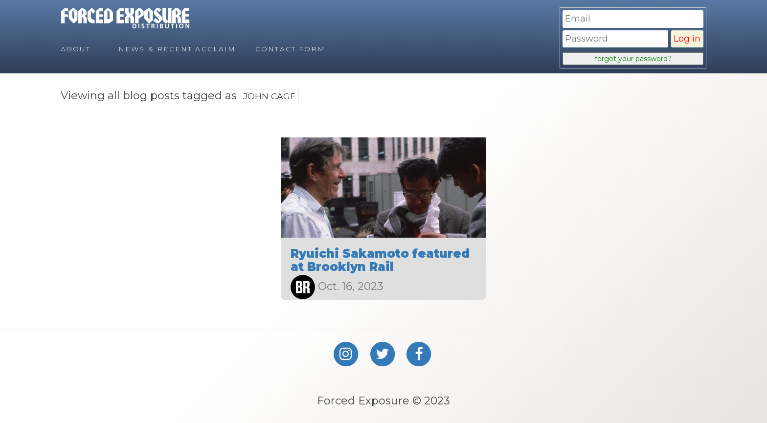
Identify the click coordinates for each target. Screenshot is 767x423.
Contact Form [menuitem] (290, 49)
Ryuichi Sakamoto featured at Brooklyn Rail (380, 259)
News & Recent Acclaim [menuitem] (177, 49)
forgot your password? (633, 58)
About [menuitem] (76, 49)
